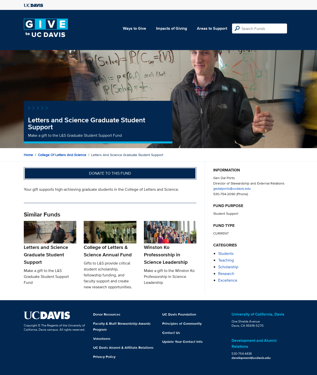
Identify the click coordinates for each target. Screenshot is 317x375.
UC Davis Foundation (179, 314)
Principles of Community (182, 323)
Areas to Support (212, 28)
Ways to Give (134, 28)
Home (28, 154)
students (226, 253)
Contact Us (171, 332)
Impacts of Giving (171, 28)
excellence (227, 280)
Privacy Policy (104, 356)
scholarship (228, 267)
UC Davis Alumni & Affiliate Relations (123, 347)
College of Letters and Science (62, 154)
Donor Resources (106, 314)
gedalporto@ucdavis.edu (232, 188)
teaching (226, 260)
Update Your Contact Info (182, 341)
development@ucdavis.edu (251, 357)
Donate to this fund (110, 173)
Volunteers (101, 338)
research (226, 273)
